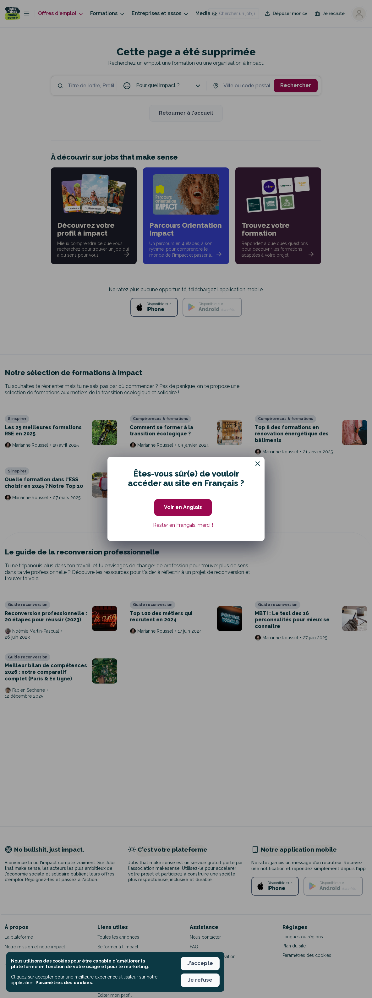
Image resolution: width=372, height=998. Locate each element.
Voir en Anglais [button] (183, 507)
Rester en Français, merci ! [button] (183, 525)
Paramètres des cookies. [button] (64, 982)
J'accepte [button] (200, 963)
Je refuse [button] (200, 980)
